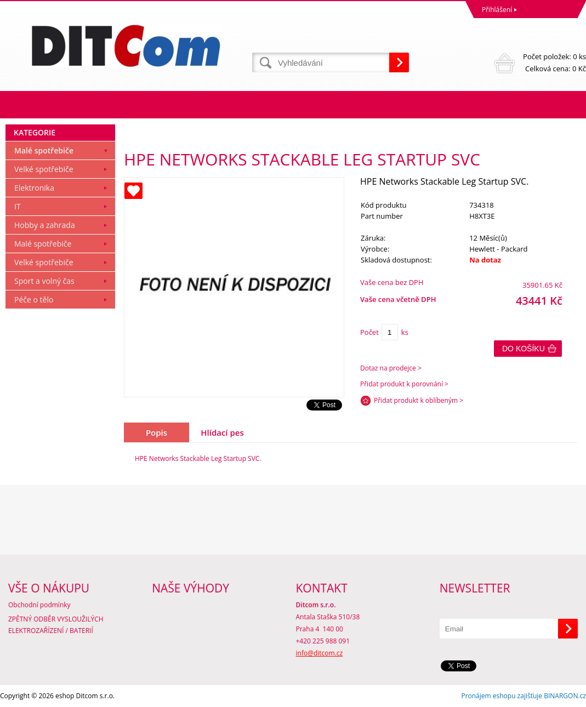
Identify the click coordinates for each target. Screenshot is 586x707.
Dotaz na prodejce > (391, 368)
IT (17, 206)
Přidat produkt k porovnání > (404, 384)
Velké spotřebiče (43, 169)
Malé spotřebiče (43, 150)
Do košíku (523, 348)
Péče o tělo (33, 299)
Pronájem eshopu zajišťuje (501, 695)
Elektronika (34, 188)
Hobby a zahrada (44, 225)
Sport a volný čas (44, 281)
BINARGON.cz (565, 695)
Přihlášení (497, 9)
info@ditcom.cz (319, 653)
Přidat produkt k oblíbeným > (418, 400)
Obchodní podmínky (39, 604)
